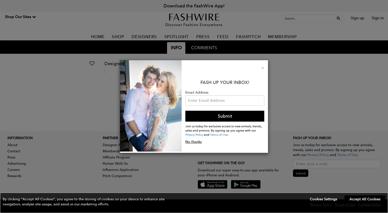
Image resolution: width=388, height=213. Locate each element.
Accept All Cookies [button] (364, 199)
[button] (194, 203)
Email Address (196, 92)
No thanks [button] (193, 141)
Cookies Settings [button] (323, 199)
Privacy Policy (194, 134)
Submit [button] (225, 116)
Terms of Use (219, 134)
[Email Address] (224, 100)
